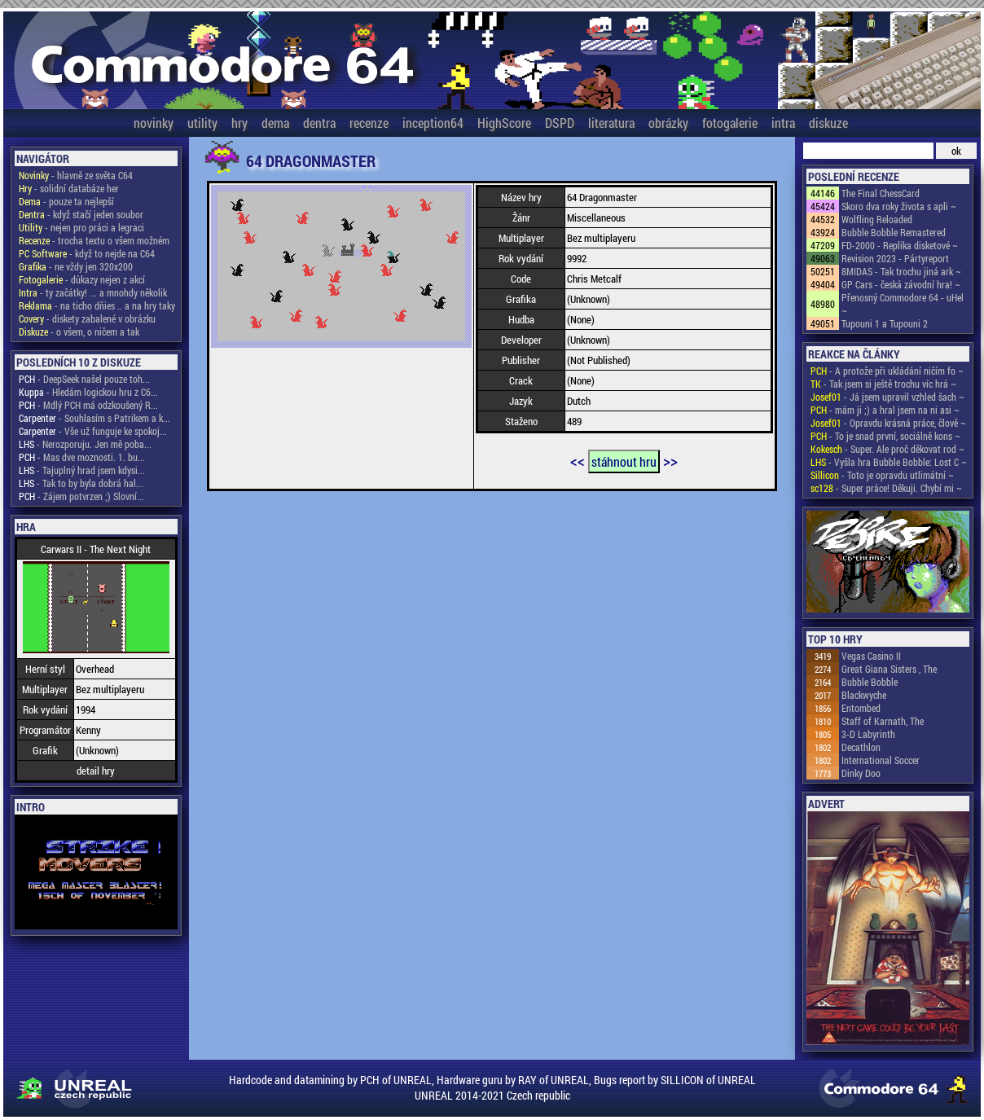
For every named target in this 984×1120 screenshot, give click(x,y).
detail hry (96, 770)
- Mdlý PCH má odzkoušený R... (88, 404)
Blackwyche (863, 694)
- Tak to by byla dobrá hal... (81, 483)
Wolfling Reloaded (876, 219)
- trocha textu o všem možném (94, 240)
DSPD (559, 122)
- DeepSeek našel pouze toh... (84, 378)
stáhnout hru (624, 461)
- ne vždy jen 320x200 (76, 266)
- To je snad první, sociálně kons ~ (885, 435)
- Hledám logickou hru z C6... (88, 391)
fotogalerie (730, 122)
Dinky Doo (861, 773)
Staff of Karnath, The (882, 720)
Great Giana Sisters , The (889, 668)
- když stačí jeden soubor (81, 214)
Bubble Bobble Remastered (893, 232)
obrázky (668, 122)
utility (202, 122)
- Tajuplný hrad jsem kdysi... (82, 470)
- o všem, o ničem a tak (79, 331)
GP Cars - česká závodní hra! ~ (900, 284)
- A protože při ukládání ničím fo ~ (887, 370)
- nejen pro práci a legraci (81, 227)
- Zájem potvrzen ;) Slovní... (81, 496)
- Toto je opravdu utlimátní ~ (882, 474)
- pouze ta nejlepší (66, 201)
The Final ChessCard (880, 193)
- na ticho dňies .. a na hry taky (97, 305)
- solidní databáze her (69, 188)
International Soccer (880, 759)
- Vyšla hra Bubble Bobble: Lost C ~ (888, 461)
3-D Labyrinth (868, 733)
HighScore (504, 122)
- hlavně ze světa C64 (76, 175)
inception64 (432, 122)
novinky (154, 122)
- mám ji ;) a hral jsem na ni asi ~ (885, 409)
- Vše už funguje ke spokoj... (93, 430)
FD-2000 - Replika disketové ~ (899, 245)
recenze (369, 122)
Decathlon (861, 746)
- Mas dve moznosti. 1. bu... (82, 456)
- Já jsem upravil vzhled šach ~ (887, 396)
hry (239, 122)
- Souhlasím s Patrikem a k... (94, 417)
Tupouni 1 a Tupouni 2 (884, 323)
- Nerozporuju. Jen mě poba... (85, 443)
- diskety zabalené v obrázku (87, 318)
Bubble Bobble (869, 681)
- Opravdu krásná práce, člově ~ (888, 422)
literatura (611, 122)
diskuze (828, 122)
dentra (319, 122)
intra (783, 122)
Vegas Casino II (871, 655)
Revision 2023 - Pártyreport (895, 258)
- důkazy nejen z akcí (82, 279)
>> (670, 460)
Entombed (861, 707)
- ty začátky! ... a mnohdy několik (93, 292)
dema (275, 122)
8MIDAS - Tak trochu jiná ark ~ (901, 271)
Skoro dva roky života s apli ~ (898, 206)
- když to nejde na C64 (87, 253)
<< (577, 460)
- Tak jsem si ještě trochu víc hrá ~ (883, 383)
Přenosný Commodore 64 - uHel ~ (902, 304)
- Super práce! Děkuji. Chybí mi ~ (886, 487)
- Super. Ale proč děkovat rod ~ (887, 448)
